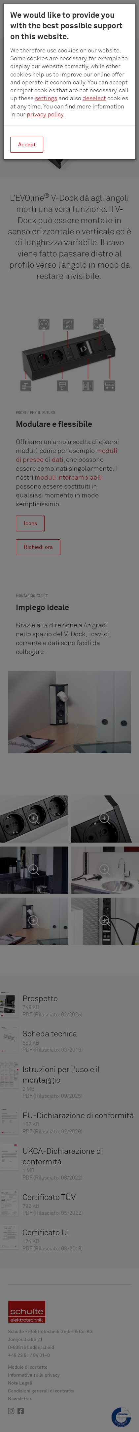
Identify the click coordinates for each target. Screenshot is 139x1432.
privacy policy (45, 115)
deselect (94, 99)
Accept (27, 144)
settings (46, 99)
